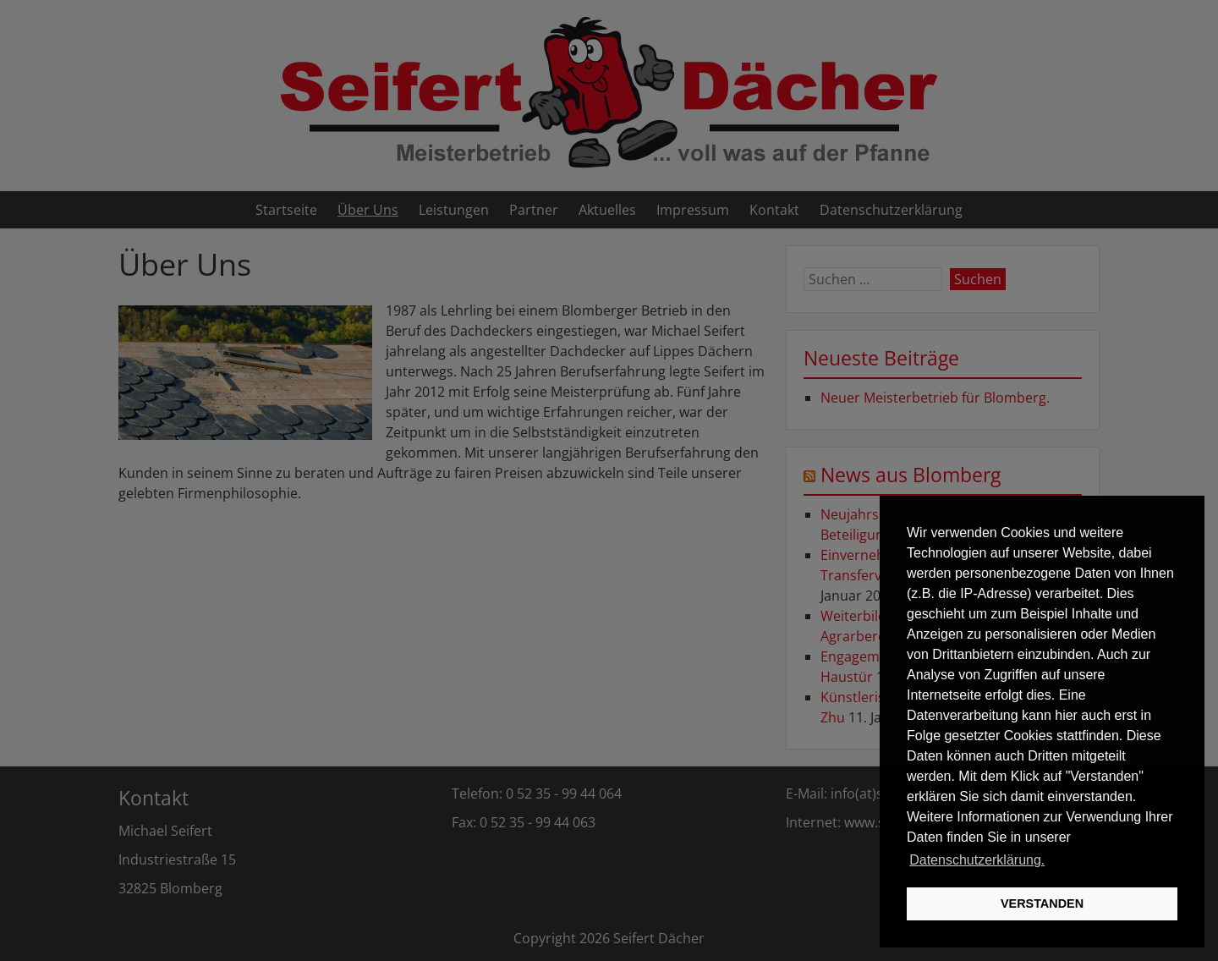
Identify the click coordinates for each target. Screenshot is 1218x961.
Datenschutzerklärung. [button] (977, 860)
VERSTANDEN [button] (1042, 903)
